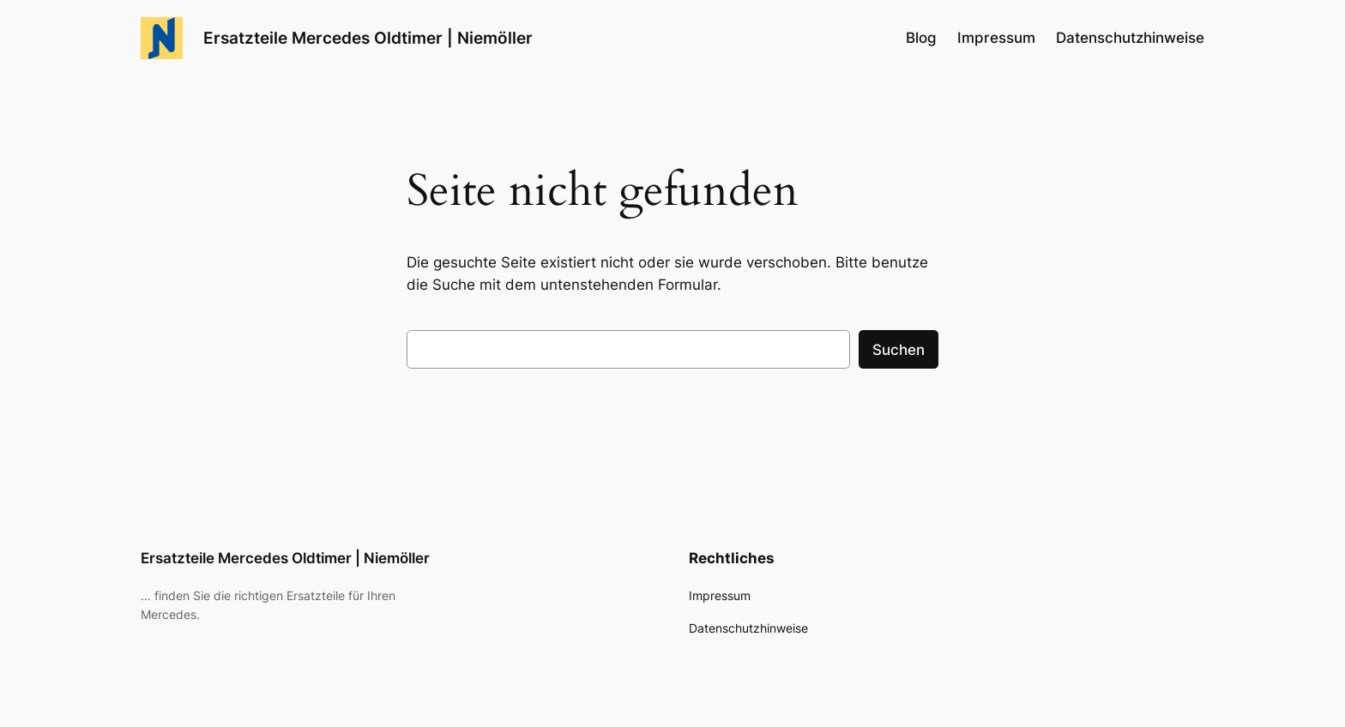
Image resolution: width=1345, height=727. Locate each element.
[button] (37, 689)
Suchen (898, 349)
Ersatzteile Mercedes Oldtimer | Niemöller (368, 37)
